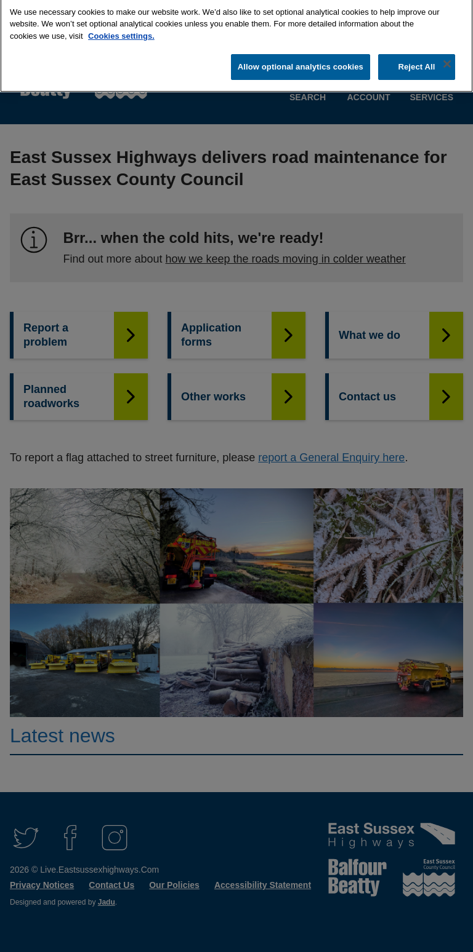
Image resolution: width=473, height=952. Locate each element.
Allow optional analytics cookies (300, 61)
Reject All (416, 61)
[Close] (447, 59)
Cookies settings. (121, 31)
